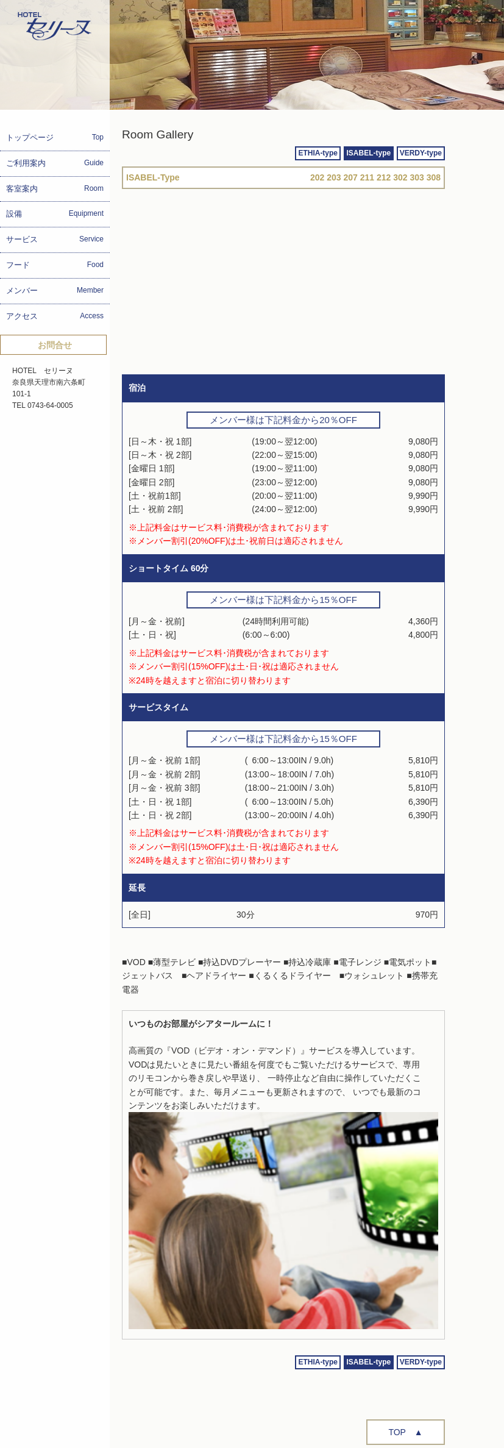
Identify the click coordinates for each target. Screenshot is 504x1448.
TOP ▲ (405, 1432)
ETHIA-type (318, 153)
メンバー (55, 290)
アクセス (55, 316)
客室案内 (55, 188)
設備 (55, 213)
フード (55, 265)
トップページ (55, 137)
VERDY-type (421, 153)
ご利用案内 (55, 163)
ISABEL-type (369, 153)
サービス (55, 239)
